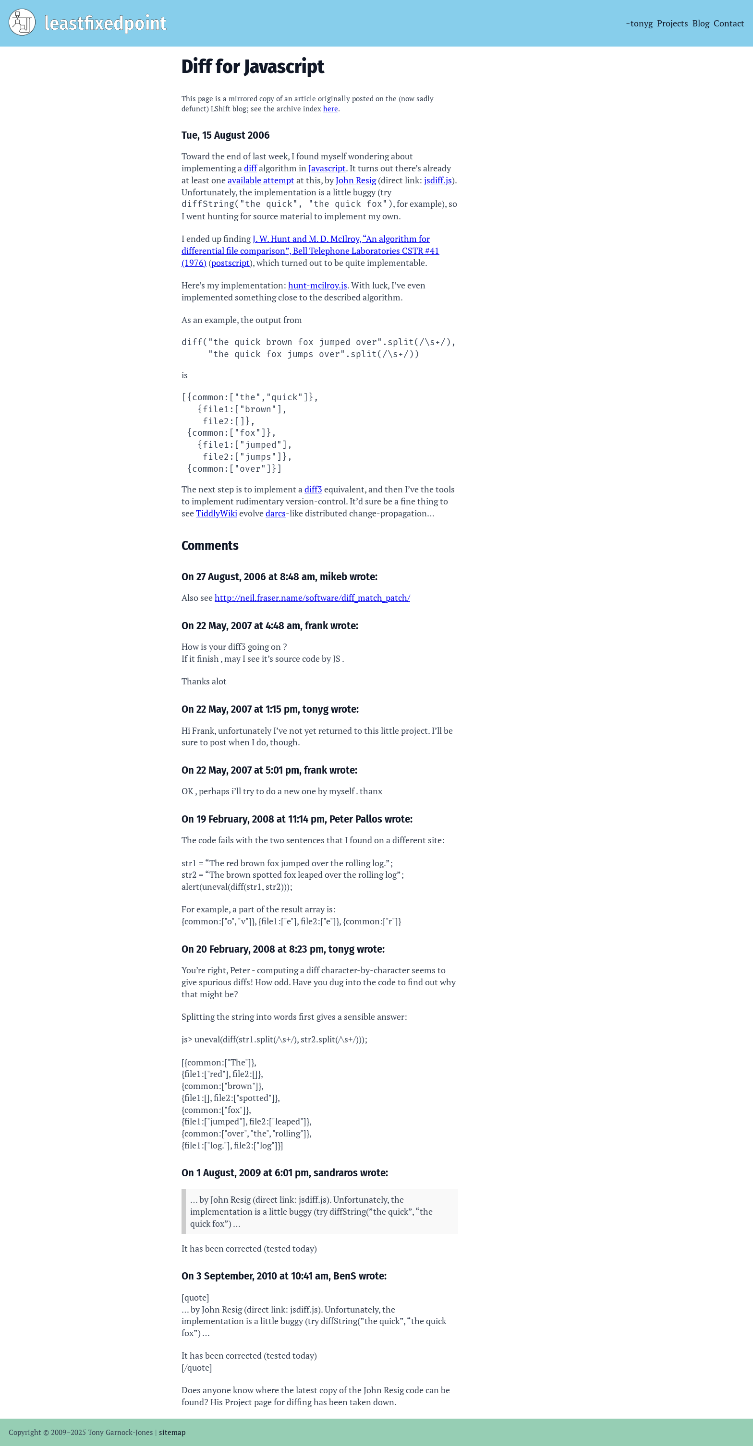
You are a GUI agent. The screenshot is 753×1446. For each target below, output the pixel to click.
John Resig (356, 180)
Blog (700, 23)
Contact (729, 23)
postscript (230, 262)
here (330, 108)
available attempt (261, 180)
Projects (672, 23)
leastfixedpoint (105, 23)
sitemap (172, 1432)
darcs (276, 513)
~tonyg (639, 23)
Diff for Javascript (253, 66)
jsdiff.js (438, 180)
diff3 (313, 489)
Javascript (327, 168)
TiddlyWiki (216, 513)
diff (250, 168)
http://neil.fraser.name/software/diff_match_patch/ (312, 597)
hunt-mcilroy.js (317, 285)
